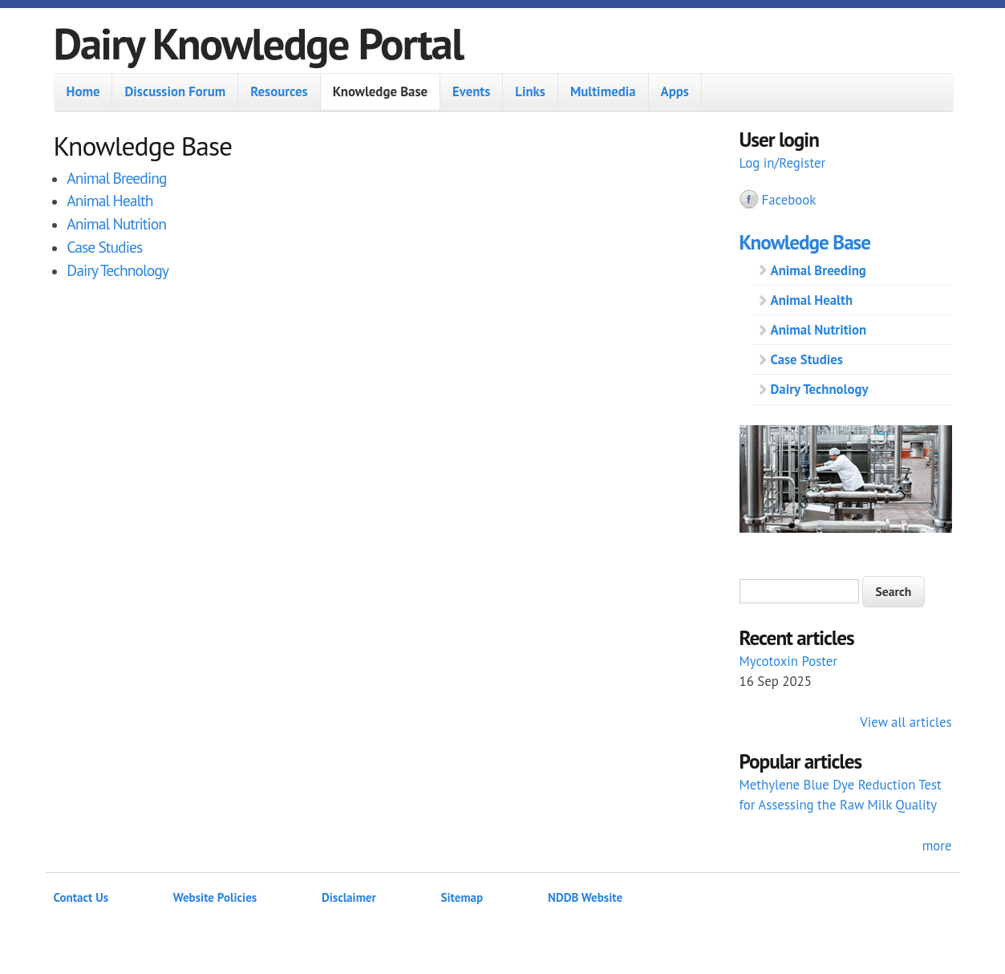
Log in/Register (783, 163)
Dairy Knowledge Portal (259, 42)
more (937, 845)
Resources (278, 91)
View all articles (905, 722)
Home (83, 91)
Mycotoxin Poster (789, 661)
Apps (675, 91)
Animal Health (109, 200)
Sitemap (462, 897)
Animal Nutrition (116, 223)
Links (530, 91)
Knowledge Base (380, 91)
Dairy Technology (117, 270)
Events (471, 91)
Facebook (789, 200)
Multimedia (603, 91)
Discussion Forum (174, 91)
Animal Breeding (116, 178)
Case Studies (104, 247)
